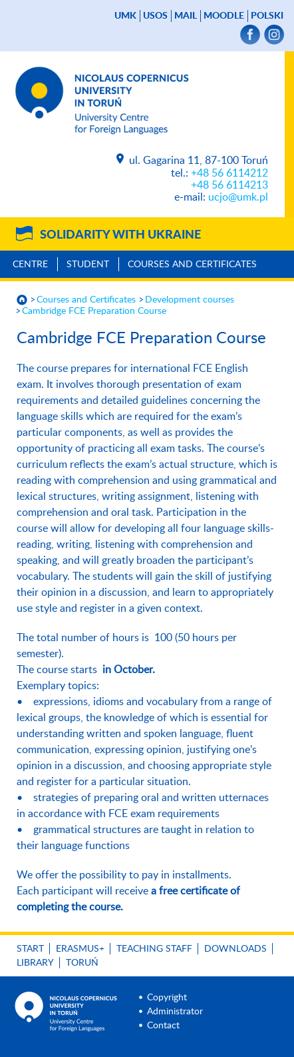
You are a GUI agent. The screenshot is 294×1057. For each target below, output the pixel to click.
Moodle (224, 16)
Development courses (189, 300)
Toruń (82, 963)
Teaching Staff (154, 949)
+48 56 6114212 (229, 173)
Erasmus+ (80, 949)
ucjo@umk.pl (238, 197)
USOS (155, 16)
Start (30, 949)
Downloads (235, 949)
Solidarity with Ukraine (120, 235)
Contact (163, 1025)
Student (88, 264)
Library (35, 963)
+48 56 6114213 (229, 185)
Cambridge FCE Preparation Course (94, 311)
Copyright (167, 997)
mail (185, 16)
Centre (30, 264)
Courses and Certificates (192, 264)
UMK (125, 16)
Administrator (175, 1011)
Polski (267, 16)
